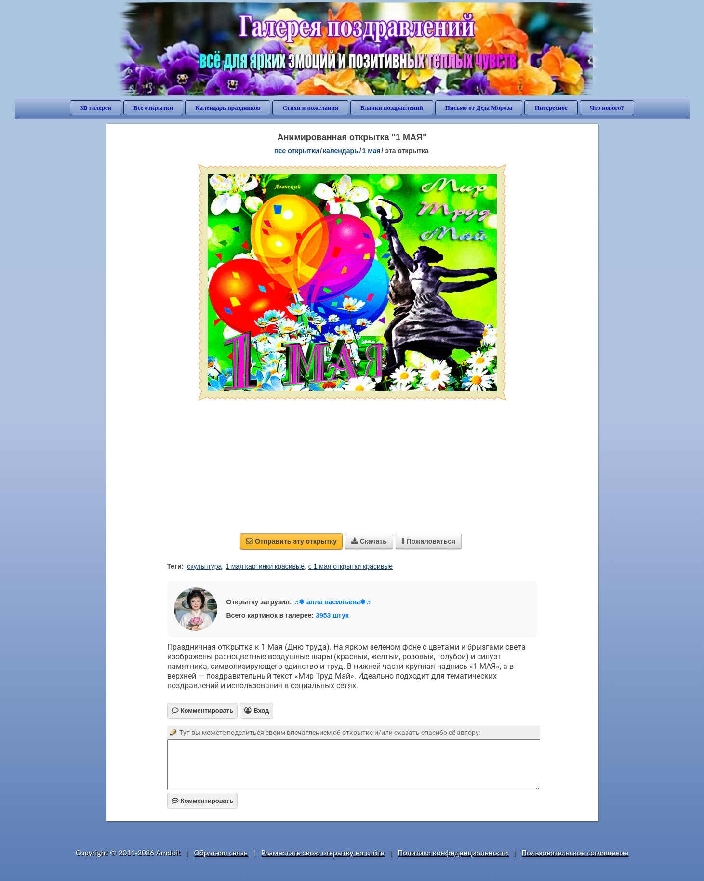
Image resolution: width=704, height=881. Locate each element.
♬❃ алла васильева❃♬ (332, 602)
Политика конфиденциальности (453, 853)
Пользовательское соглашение (575, 853)
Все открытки (153, 107)
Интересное (550, 107)
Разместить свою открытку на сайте (323, 853)
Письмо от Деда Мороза (479, 107)
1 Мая (371, 151)
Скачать (369, 541)
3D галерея (95, 107)
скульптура (204, 566)
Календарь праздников (227, 107)
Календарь (341, 151)
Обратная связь (221, 853)
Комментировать (203, 800)
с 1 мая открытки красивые (350, 566)
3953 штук (332, 615)
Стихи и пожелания (310, 107)
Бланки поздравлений (391, 107)
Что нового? (607, 107)
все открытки (296, 151)
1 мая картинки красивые (265, 566)
